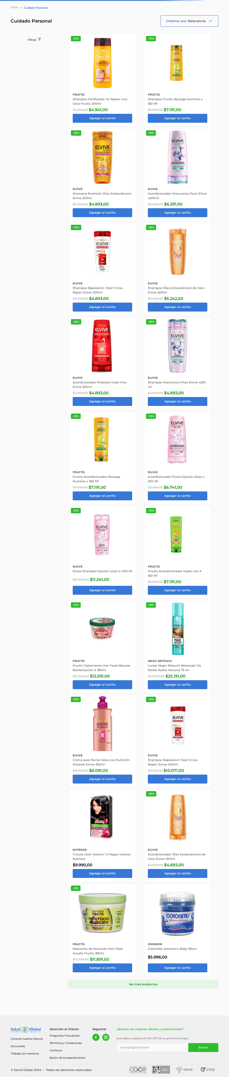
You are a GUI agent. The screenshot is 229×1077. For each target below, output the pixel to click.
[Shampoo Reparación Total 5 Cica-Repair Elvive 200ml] (102, 269)
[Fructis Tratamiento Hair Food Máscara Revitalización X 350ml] (102, 647)
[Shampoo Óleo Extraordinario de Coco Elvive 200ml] (177, 269)
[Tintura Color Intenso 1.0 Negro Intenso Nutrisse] (102, 835)
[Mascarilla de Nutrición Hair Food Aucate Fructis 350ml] (102, 930)
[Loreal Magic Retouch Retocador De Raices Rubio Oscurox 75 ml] (177, 647)
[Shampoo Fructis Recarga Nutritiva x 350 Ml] (177, 80)
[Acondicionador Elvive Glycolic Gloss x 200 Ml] (177, 458)
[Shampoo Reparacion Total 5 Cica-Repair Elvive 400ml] (177, 741)
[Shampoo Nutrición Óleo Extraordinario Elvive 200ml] (102, 175)
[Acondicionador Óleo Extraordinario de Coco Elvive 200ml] (177, 835)
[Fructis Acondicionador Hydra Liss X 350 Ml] (177, 552)
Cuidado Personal (36, 7)
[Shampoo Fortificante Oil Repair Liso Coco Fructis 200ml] (102, 80)
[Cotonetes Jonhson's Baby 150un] (177, 930)
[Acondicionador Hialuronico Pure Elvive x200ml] (177, 175)
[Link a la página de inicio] (14, 7)
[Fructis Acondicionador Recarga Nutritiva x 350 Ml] (102, 458)
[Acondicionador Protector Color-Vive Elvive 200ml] (102, 363)
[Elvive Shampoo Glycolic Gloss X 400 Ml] (102, 552)
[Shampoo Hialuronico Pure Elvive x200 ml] (177, 363)
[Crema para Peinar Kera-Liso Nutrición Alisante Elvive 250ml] (102, 741)
